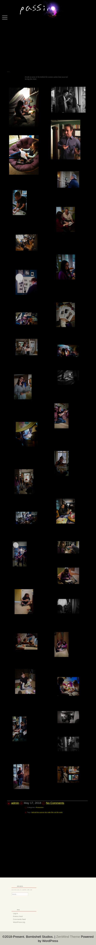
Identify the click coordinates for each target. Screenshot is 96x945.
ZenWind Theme (68, 936)
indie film (49, 755)
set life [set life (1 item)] (26, 889)
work (54, 755)
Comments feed (21, 917)
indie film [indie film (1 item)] (24, 889)
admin (20, 747)
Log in (19, 914)
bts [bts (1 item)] (22, 889)
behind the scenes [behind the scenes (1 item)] (19, 889)
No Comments (54, 747)
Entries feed (20, 916)
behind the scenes (43, 755)
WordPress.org (21, 919)
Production (44, 751)
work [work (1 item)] (28, 889)
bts (46, 755)
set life (52, 755)
